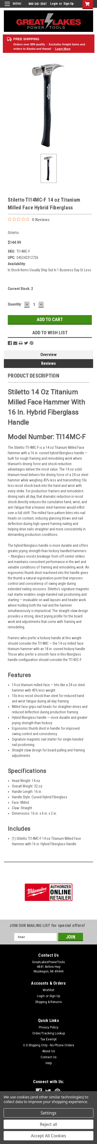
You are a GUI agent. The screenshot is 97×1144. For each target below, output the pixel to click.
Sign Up (68, 3)
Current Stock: (20, 289)
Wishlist (48, 990)
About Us (48, 1051)
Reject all (48, 1124)
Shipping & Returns (48, 1002)
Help (49, 1063)
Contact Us (49, 1057)
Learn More (62, 48)
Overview (48, 354)
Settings (48, 1113)
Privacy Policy (48, 1027)
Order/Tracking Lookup (48, 1033)
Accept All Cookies (48, 1136)
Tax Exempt (48, 1039)
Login (54, 3)
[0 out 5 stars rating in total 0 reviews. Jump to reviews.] (28, 219)
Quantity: (15, 304)
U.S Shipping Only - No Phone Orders (48, 1045)
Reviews (48, 363)
